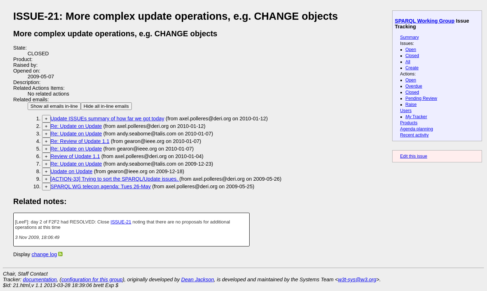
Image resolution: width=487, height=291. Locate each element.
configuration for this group (91, 279)
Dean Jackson (197, 279)
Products (408, 122)
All (408, 61)
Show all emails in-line (54, 106)
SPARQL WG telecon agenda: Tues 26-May (101, 186)
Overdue (413, 86)
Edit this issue (413, 156)
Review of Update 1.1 (75, 156)
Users (406, 110)
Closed (412, 55)
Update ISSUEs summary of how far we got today (107, 118)
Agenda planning (416, 128)
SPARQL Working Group (424, 21)
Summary (409, 37)
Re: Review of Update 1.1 (80, 141)
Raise (411, 104)
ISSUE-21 (121, 222)
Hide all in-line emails (106, 106)
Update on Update (72, 171)
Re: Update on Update (76, 126)
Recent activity (414, 135)
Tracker (416, 116)
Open (410, 49)
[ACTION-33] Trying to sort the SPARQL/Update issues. (115, 179)
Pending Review (421, 98)
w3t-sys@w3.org (357, 279)
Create (412, 67)
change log (44, 254)
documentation (40, 279)
